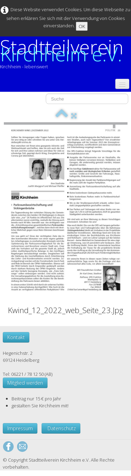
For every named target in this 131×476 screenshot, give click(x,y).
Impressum (20, 428)
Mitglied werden (25, 382)
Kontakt (16, 337)
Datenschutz (61, 428)
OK (82, 26)
